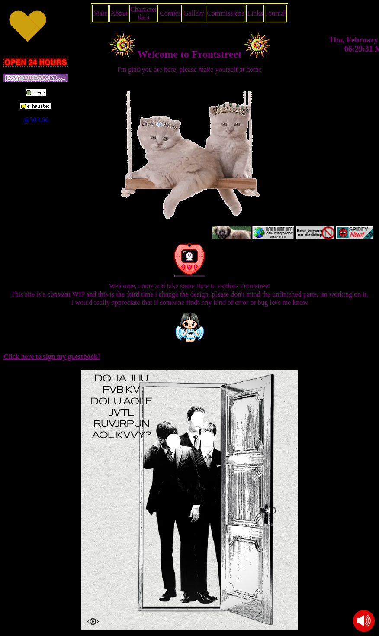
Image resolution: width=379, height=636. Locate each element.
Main (100, 13)
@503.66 (36, 119)
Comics (170, 13)
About (119, 13)
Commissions (225, 13)
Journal (276, 13)
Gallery (193, 13)
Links (255, 13)
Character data (143, 13)
